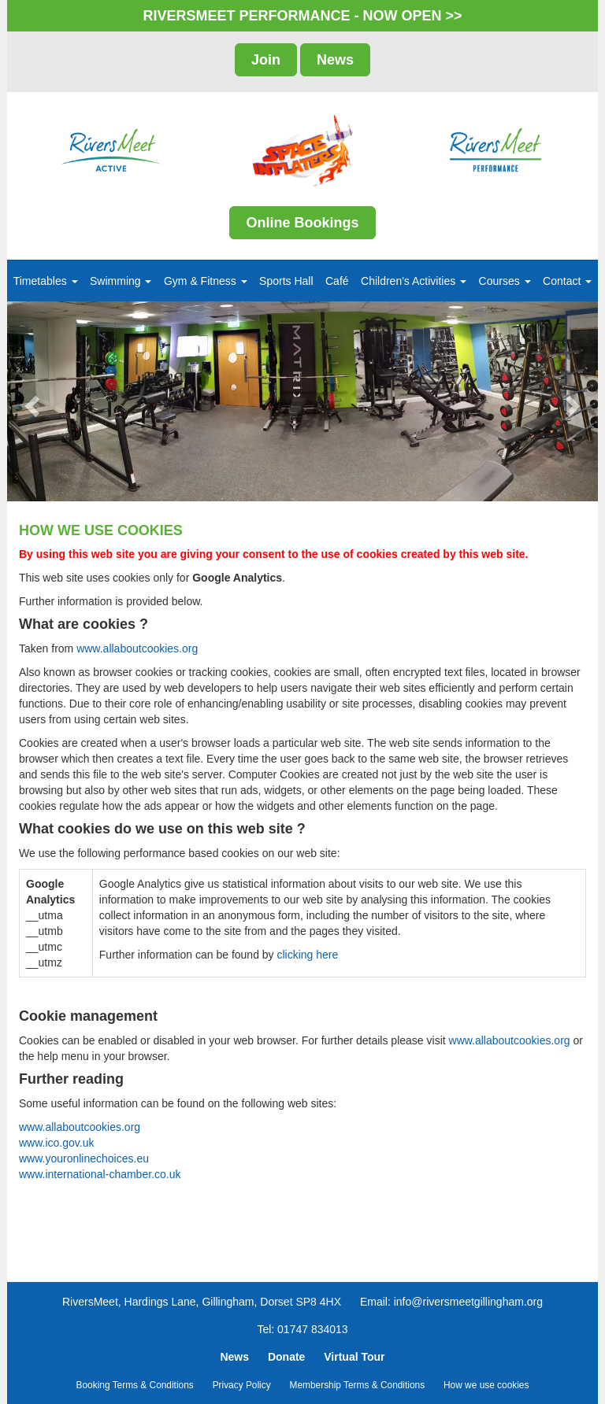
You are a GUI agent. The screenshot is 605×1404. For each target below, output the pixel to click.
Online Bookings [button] (302, 223)
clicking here (307, 954)
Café (337, 281)
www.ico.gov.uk (56, 1142)
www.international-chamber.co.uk (99, 1174)
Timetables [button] (45, 281)
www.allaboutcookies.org (137, 648)
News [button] (335, 60)
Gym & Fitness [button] (205, 281)
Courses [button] (505, 281)
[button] (36, 401)
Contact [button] (567, 281)
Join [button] (265, 60)
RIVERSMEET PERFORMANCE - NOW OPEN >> (302, 16)
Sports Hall (286, 281)
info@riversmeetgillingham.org (468, 1301)
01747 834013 (312, 1329)
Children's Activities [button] (413, 281)
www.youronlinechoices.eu (84, 1158)
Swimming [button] (120, 281)
